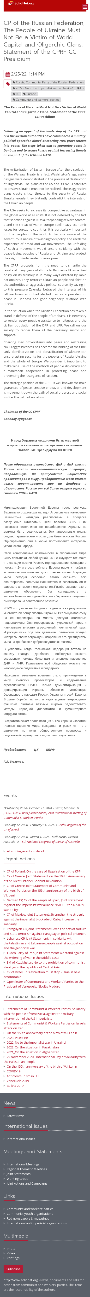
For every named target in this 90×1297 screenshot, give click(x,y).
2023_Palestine (16, 1037)
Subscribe (13, 1269)
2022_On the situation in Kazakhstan (31, 1047)
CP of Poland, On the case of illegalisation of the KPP (42, 871)
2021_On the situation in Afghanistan (31, 1052)
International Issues (19, 1139)
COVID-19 (12, 1071)
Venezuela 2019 (16, 1081)
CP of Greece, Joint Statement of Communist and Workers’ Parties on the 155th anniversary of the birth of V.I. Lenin (44, 890)
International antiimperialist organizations (35, 1223)
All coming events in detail (25, 851)
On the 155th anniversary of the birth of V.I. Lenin (40, 1033)
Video (9, 1253)
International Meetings (21, 1164)
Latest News (14, 1116)
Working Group (16, 1178)
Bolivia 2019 (14, 1085)
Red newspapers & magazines (26, 1218)
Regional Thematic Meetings (25, 1169)
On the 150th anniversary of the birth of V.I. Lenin (40, 1066)
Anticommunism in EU (21, 1076)
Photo (10, 1248)
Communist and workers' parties (28, 1209)
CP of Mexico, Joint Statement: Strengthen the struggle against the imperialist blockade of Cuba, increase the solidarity (44, 919)
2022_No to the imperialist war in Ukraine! (35, 1042)
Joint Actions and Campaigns (25, 1183)
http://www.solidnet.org (21, 1280)
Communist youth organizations (28, 1213)
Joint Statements (17, 1174)
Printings (11, 1258)
